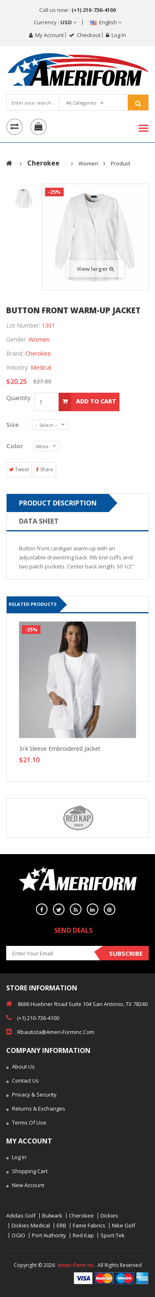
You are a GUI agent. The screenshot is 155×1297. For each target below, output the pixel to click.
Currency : (55, 22)
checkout (84, 35)
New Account (25, 1185)
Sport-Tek (112, 1235)
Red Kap (83, 1235)
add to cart (87, 402)
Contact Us (22, 1081)
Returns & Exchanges (35, 1109)
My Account (46, 35)
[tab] (24, 198)
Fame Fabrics (89, 1225)
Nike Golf (123, 1225)
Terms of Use (26, 1123)
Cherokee (81, 1215)
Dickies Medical (31, 1225)
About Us (20, 1067)
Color (15, 446)
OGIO (18, 1235)
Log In (16, 1157)
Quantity (20, 398)
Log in (116, 35)
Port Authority (49, 1235)
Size (15, 424)
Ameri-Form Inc (75, 1265)
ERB (61, 1225)
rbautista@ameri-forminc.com (50, 1031)
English (106, 22)
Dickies (109, 1215)
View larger (95, 268)
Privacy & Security (31, 1095)
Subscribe (126, 953)
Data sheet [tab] (39, 521)
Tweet (19, 469)
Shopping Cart (27, 1171)
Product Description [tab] (58, 503)
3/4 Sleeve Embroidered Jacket (59, 748)
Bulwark (52, 1215)
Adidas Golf (21, 1215)
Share (44, 469)
